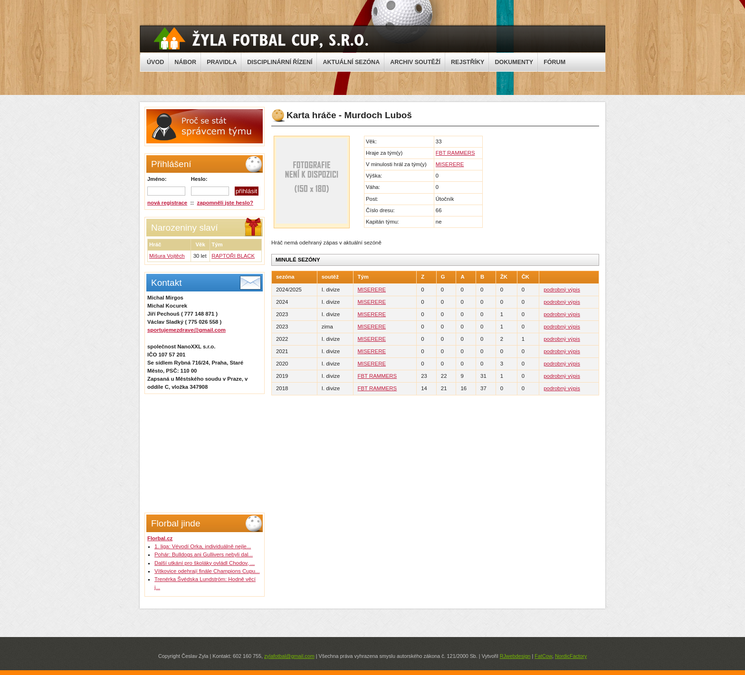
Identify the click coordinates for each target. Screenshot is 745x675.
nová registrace (167, 203)
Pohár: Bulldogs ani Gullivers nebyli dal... (203, 554)
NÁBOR (185, 62)
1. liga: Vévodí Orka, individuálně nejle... (202, 546)
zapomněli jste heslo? (225, 203)
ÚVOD (155, 62)
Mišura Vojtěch (167, 256)
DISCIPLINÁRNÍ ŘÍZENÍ (279, 62)
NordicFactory (571, 656)
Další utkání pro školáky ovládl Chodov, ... (204, 563)
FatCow (543, 656)
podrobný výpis (562, 289)
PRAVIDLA (222, 62)
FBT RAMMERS (455, 153)
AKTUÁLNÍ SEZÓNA (351, 62)
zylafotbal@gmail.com (289, 656)
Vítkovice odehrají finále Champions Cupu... (207, 571)
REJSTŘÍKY (467, 62)
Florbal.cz (159, 538)
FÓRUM (554, 62)
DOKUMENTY (514, 62)
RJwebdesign (515, 656)
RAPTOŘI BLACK (233, 256)
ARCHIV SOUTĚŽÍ (415, 62)
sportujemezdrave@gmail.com (186, 330)
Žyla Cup (261, 38)
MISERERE (450, 164)
